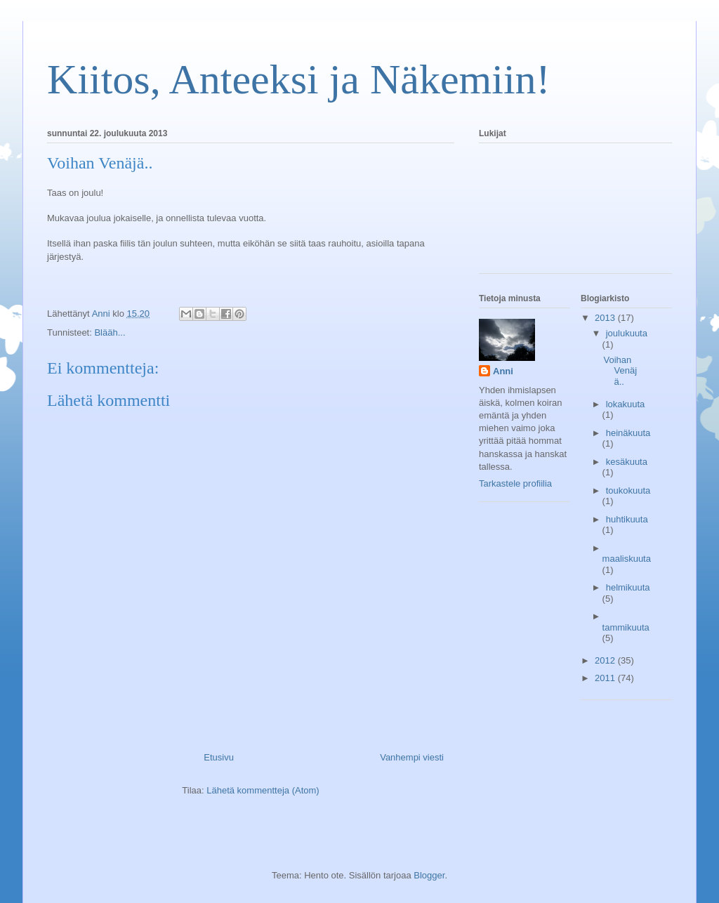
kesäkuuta (626, 461)
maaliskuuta (626, 558)
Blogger (429, 875)
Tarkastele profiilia (515, 483)
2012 (606, 660)
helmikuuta (628, 587)
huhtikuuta (627, 519)
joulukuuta (626, 333)
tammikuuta (625, 627)
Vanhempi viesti (412, 757)
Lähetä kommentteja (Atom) (262, 790)
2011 (606, 678)
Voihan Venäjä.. (620, 371)
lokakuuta (625, 404)
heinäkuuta (628, 433)
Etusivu (219, 757)
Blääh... (109, 332)
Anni (503, 371)
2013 (606, 317)
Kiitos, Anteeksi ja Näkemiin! (298, 79)
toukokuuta (628, 490)
